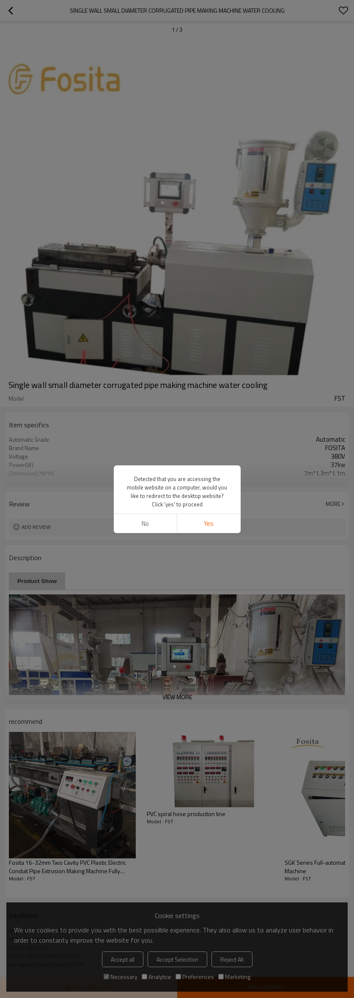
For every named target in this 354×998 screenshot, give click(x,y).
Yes (209, 523)
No (145, 523)
